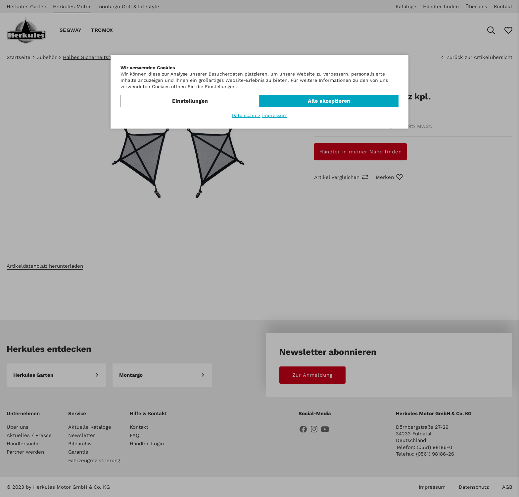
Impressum (274, 115)
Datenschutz (246, 115)
